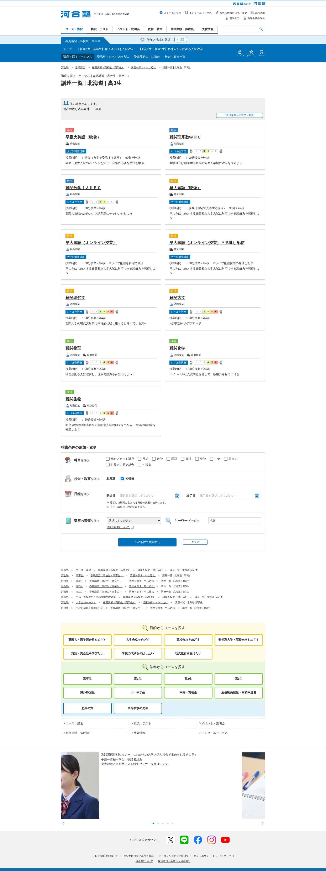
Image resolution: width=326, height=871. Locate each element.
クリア (195, 542)
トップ (67, 49)
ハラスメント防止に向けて (174, 822)
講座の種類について (120, 527)
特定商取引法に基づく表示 (139, 822)
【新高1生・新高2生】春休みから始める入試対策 (170, 49)
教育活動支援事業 (189, 859)
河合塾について (144, 827)
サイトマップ (223, 822)
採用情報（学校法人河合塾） (174, 827)
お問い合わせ (153, 865)
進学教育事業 (167, 859)
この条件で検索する (147, 542)
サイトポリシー (202, 822)
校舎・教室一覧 (175, 56)
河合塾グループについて (143, 859)
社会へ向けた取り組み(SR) (241, 859)
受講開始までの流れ (147, 56)
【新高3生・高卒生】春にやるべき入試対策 (105, 49)
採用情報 (138, 865)
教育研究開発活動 (212, 859)
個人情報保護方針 (106, 822)
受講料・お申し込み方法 (113, 56)
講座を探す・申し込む (77, 56)
